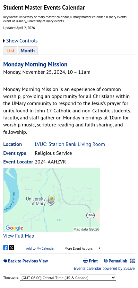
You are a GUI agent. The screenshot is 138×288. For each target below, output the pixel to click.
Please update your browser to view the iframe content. (69, 50)
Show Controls (22, 40)
